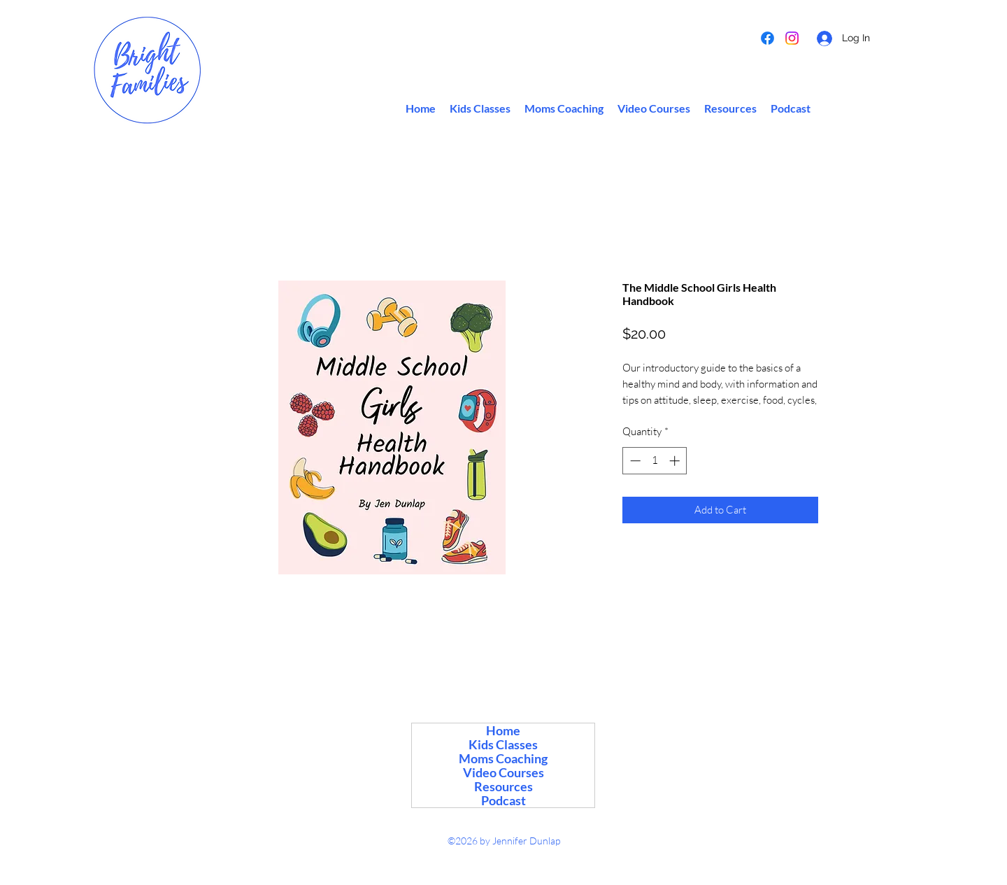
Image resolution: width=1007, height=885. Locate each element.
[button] (730, 108)
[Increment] (675, 461)
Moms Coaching (503, 758)
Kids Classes (503, 744)
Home (503, 730)
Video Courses (503, 772)
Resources (503, 786)
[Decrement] (633, 461)
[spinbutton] (654, 461)
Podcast (503, 800)
